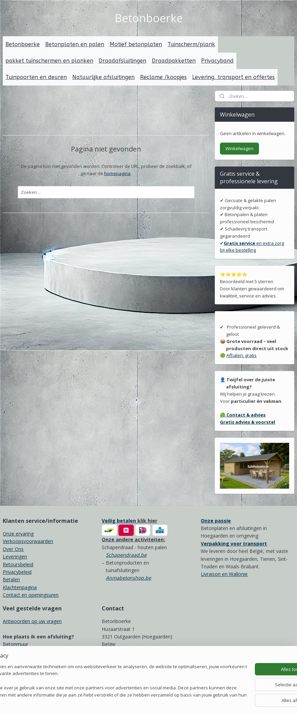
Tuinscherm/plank (191, 44)
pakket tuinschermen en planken (49, 60)
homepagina (117, 173)
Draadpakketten (174, 60)
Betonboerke (22, 44)
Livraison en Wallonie (224, 574)
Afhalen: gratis (241, 355)
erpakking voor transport (235, 543)
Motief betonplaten (136, 44)
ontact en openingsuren (32, 595)
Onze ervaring (18, 533)
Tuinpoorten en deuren (36, 77)
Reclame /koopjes (163, 77)
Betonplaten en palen (74, 44)
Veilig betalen (119, 520)
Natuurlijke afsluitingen (103, 77)
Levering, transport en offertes (233, 77)
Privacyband (217, 60)
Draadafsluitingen (122, 60)
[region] (103, 681)
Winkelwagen (239, 148)
